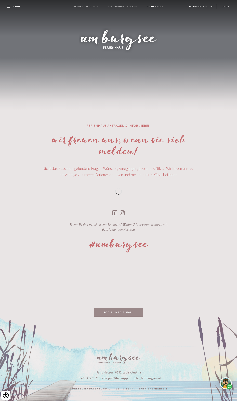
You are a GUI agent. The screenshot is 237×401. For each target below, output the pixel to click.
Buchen (208, 6)
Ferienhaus (155, 6)
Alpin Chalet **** (86, 6)
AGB (117, 388)
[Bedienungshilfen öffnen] (5, 395)
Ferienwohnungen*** (123, 6)
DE (223, 6)
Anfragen (195, 6)
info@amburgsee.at (147, 378)
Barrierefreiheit (153, 388)
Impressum (77, 388)
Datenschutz (100, 388)
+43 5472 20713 (89, 378)
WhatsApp (120, 378)
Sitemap (129, 388)
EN (228, 6)
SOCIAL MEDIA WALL (118, 312)
